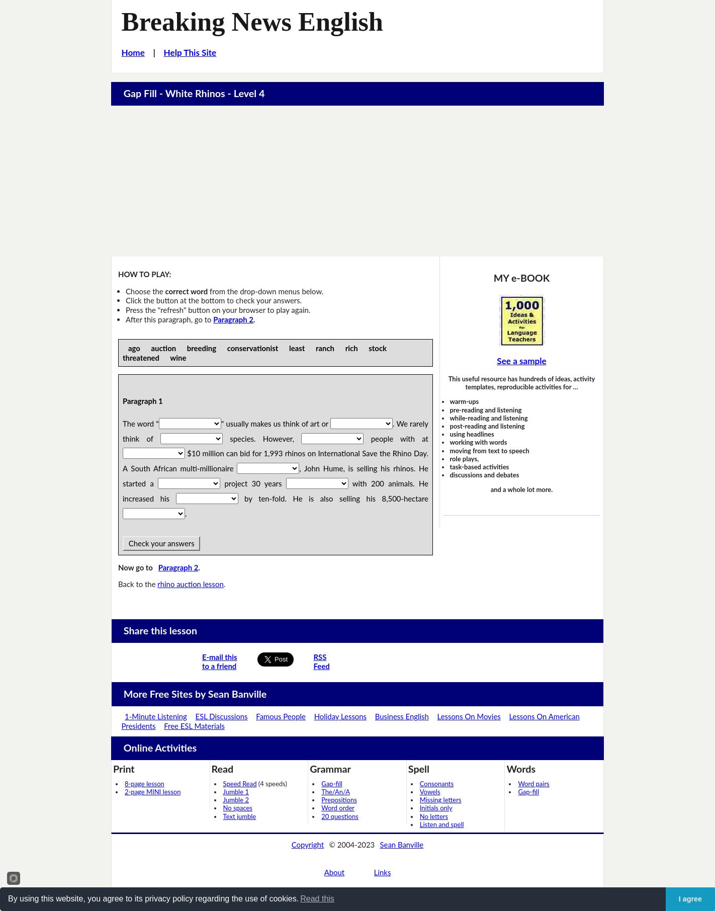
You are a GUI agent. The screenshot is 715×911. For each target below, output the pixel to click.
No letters (434, 816)
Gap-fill (331, 784)
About (334, 872)
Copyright (308, 844)
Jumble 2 (236, 800)
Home (133, 52)
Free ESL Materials (194, 725)
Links (382, 872)
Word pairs (533, 784)
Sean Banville (402, 844)
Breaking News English (252, 21)
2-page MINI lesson (153, 792)
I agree (690, 899)
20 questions (340, 816)
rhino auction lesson (190, 584)
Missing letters (441, 800)
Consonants (437, 784)
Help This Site (190, 52)
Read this (317, 898)
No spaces (237, 808)
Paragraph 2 (233, 319)
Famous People (281, 716)
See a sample (521, 361)
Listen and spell (442, 824)
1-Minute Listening (156, 716)
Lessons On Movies (469, 716)
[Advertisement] (357, 181)
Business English (402, 716)
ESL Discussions (222, 716)
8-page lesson (144, 784)
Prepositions (339, 800)
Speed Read (240, 784)
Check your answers (161, 543)
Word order (337, 808)
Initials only (436, 808)
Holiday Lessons (340, 716)
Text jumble (239, 816)
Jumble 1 (236, 792)
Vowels (430, 792)
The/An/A (335, 792)
